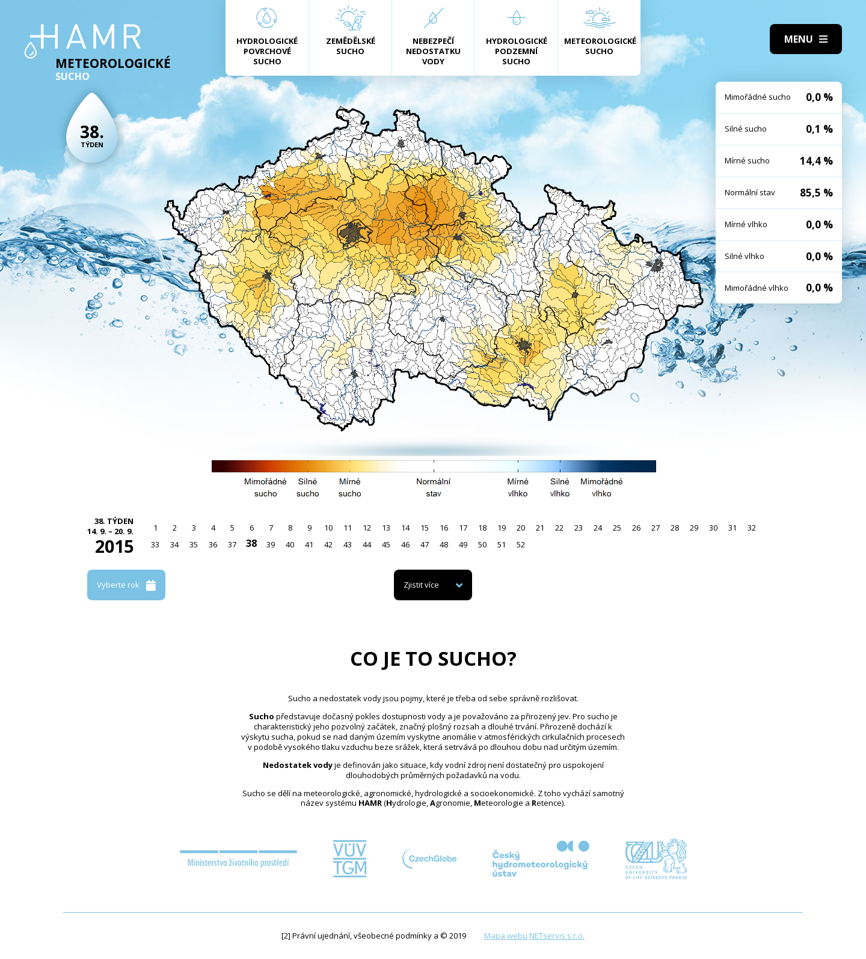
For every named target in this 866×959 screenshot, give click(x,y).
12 (367, 527)
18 (482, 527)
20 (521, 527)
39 (270, 544)
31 (732, 527)
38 (251, 543)
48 (444, 544)
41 (309, 544)
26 (636, 527)
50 (482, 544)
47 (424, 544)
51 (501, 544)
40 (290, 544)
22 (559, 527)
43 (347, 544)
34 (174, 544)
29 (694, 527)
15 (424, 527)
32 (752, 527)
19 (501, 527)
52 (521, 544)
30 (713, 527)
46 (405, 544)
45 (386, 544)
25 (617, 527)
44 (367, 544)
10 (328, 527)
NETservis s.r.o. (557, 935)
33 (155, 544)
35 (193, 544)
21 (540, 527)
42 (328, 544)
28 (675, 527)
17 (463, 527)
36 (213, 544)
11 (347, 527)
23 (578, 527)
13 (386, 527)
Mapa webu (505, 935)
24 (598, 527)
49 (463, 544)
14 (405, 527)
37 (232, 544)
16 (444, 527)
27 (655, 527)
